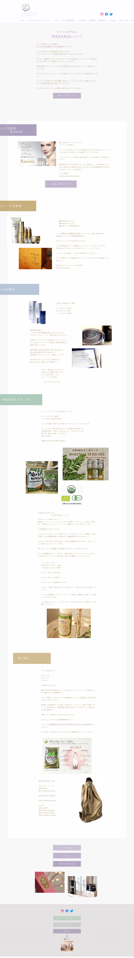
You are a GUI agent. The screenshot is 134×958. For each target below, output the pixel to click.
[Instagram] (102, 14)
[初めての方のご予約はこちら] (67, 924)
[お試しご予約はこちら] (61, 184)
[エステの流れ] (67, 848)
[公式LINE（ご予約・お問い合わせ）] (67, 918)
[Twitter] (111, 14)
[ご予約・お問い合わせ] (67, 864)
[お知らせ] (67, 931)
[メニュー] (67, 856)
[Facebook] (106, 14)
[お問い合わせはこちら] (67, 96)
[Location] (67, 936)
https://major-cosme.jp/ (63, 267)
